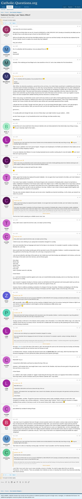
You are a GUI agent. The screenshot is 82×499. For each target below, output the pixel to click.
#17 (79, 405)
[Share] (78, 26)
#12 (79, 292)
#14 (79, 327)
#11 (79, 233)
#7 (79, 157)
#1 (79, 26)
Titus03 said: (17, 200)
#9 (79, 197)
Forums (10, 7)
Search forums (10, 9)
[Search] (77, 6)
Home (3, 7)
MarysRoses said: (18, 160)
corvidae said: (17, 312)
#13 (79, 309)
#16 (79, 380)
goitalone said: (17, 295)
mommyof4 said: (18, 76)
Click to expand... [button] (47, 213)
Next (14, 23)
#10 (79, 220)
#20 (79, 449)
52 (10, 23)
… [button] (7, 23)
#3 (79, 59)
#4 (79, 73)
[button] (22, 6)
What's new (17, 7)
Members (26, 7)
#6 (79, 136)
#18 (79, 419)
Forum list (3, 9)
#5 (79, 123)
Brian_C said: (17, 139)
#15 (79, 357)
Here (19, 346)
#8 (79, 174)
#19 (79, 435)
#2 (79, 46)
